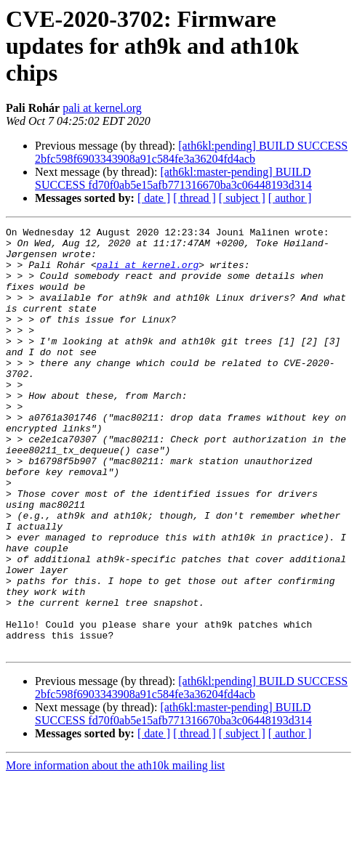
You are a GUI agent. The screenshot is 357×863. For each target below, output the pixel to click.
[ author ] (290, 198)
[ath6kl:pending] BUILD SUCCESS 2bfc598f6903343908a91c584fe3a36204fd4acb (191, 152)
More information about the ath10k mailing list (115, 850)
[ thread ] (194, 198)
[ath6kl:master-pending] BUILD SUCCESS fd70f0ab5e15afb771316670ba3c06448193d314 (173, 178)
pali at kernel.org (102, 108)
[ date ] (153, 198)
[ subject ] (242, 198)
